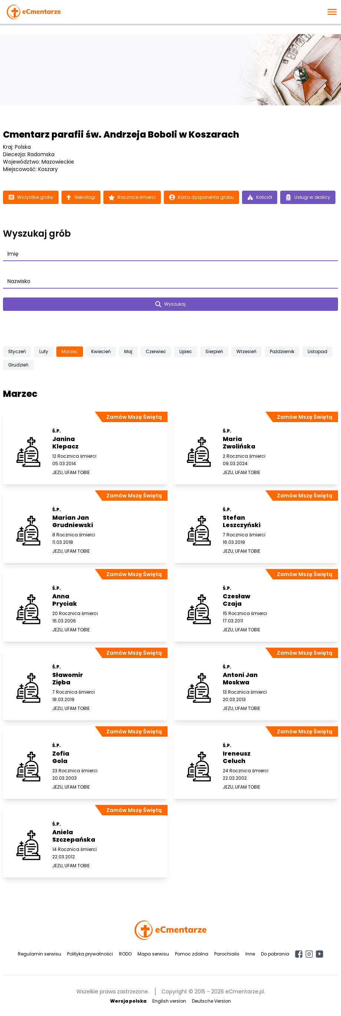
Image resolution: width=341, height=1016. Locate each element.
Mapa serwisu (153, 954)
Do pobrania (275, 954)
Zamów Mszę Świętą (134, 417)
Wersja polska (128, 1001)
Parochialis (226, 954)
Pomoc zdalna (191, 954)
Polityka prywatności (90, 954)
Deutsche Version (211, 1001)
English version (169, 1001)
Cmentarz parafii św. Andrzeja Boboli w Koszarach (121, 134)
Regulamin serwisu (39, 954)
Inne (250, 954)
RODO (125, 954)
